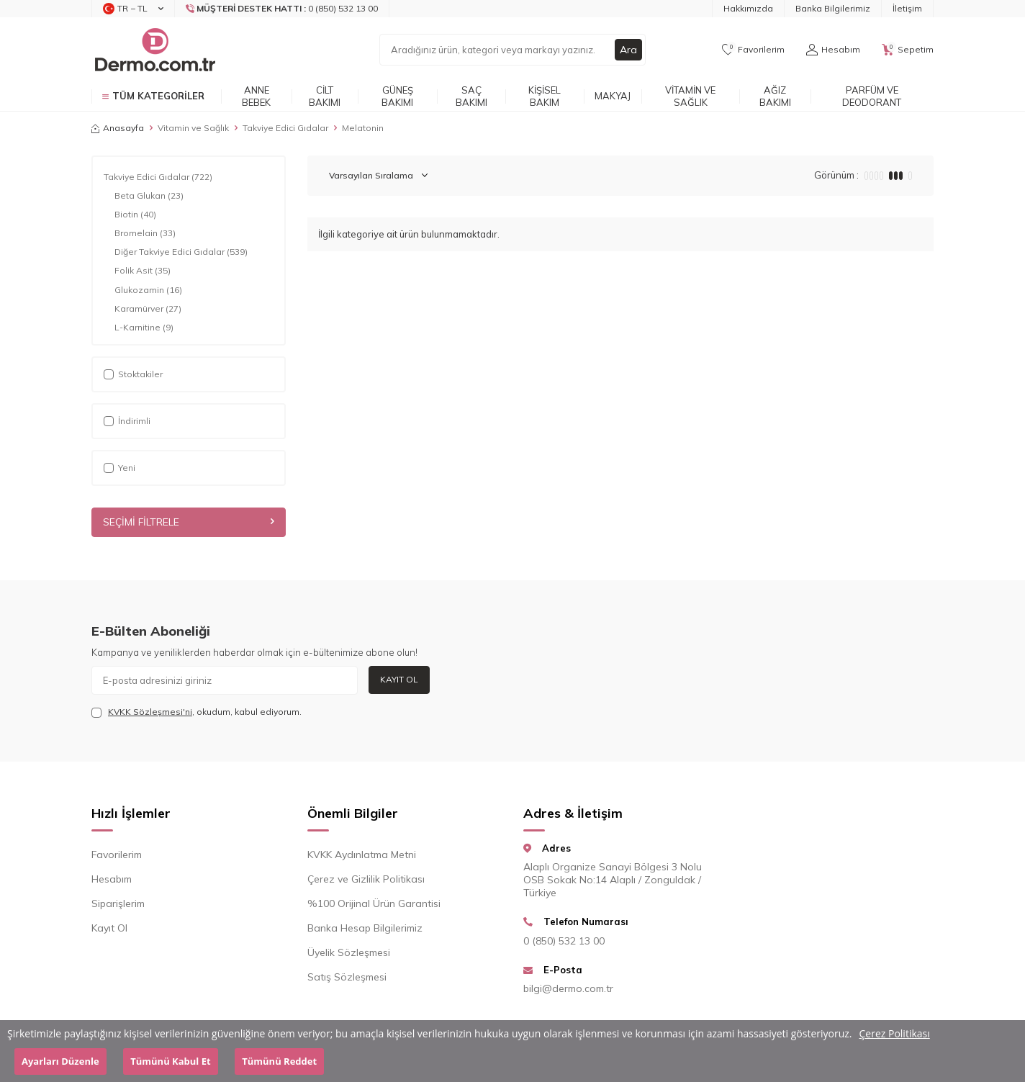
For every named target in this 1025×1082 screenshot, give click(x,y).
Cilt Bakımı (324, 96)
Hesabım (111, 879)
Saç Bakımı (471, 96)
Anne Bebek (256, 96)
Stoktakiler (133, 374)
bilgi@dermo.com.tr (568, 988)
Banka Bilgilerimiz (832, 8)
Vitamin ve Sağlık (690, 96)
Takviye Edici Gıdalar (285, 127)
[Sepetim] (908, 49)
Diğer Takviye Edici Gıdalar (181, 252)
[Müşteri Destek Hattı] (282, 8)
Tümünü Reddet (279, 1061)
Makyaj (613, 96)
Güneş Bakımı (397, 96)
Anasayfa (117, 127)
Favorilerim (116, 854)
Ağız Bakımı (775, 96)
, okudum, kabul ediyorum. (196, 712)
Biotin (135, 214)
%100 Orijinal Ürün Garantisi (374, 903)
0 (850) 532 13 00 (564, 940)
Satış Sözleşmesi (347, 976)
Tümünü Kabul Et (170, 1061)
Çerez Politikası (894, 1033)
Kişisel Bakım (544, 96)
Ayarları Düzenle (60, 1061)
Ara (628, 49)
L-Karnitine (143, 327)
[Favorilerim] (753, 49)
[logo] (154, 49)
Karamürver (147, 309)
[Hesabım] (833, 49)
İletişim (907, 8)
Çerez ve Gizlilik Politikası (366, 879)
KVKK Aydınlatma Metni (361, 854)
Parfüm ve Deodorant (871, 96)
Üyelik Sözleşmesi (348, 952)
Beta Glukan (149, 196)
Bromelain (145, 233)
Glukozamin (148, 290)
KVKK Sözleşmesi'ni (150, 711)
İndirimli (127, 420)
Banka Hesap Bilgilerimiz (365, 927)
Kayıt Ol (399, 679)
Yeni (119, 467)
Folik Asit (142, 270)
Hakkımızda (748, 8)
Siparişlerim (118, 903)
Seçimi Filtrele (188, 521)
